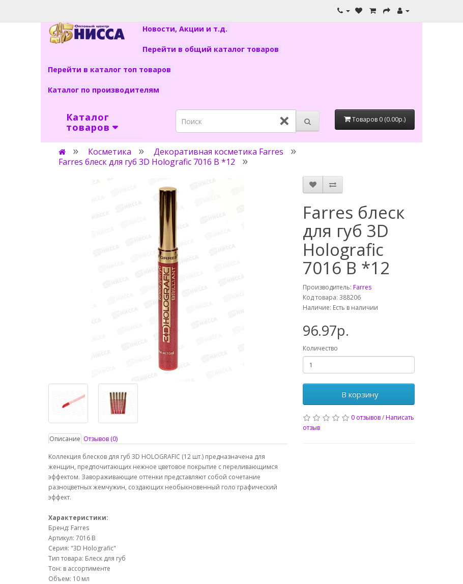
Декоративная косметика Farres (218, 151)
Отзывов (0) (100, 438)
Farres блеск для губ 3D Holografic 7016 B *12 (147, 161)
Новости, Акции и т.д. (184, 29)
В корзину (359, 394)
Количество (320, 348)
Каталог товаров (88, 122)
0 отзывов (366, 417)
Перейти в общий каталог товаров (210, 49)
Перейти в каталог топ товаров (109, 69)
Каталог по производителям (103, 90)
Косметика (109, 151)
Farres (362, 287)
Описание (64, 438)
